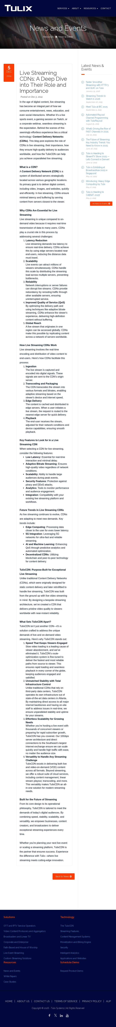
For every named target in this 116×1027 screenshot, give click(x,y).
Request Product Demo (71, 971)
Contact (106, 8)
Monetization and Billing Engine (75, 942)
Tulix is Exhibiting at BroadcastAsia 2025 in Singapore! (96, 170)
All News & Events (101, 204)
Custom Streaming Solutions (17, 958)
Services (63, 8)
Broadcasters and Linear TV (17, 936)
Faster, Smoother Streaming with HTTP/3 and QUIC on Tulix (97, 85)
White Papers (10, 976)
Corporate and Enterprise (16, 942)
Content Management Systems (75, 936)
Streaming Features (69, 931)
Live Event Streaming (14, 953)
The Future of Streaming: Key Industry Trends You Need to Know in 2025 (98, 142)
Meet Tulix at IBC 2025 (97, 107)
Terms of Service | (67, 1001)
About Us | (24, 1001)
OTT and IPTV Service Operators (19, 926)
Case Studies (10, 982)
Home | (10, 1001)
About (76, 8)
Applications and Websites (73, 958)
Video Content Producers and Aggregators (25, 931)
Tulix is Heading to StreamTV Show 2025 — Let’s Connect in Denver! (97, 156)
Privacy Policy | (93, 1001)
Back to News (64, 876)
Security (64, 947)
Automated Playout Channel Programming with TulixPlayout (97, 118)
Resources (91, 8)
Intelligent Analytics (69, 953)
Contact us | (43, 1001)
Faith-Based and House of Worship (21, 947)
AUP (108, 1001)
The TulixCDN (67, 926)
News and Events (12, 971)
